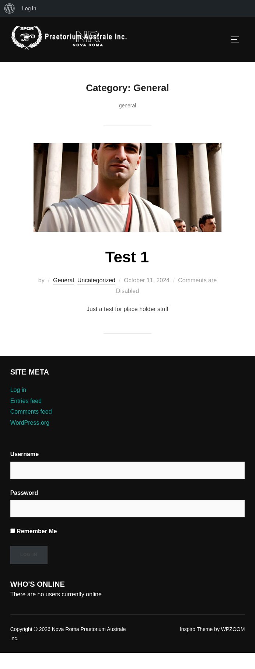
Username (24, 471)
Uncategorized (100, 297)
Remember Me (33, 548)
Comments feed (32, 428)
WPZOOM (232, 646)
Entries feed (26, 417)
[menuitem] (9, 8)
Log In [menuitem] (29, 8)
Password (24, 509)
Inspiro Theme (194, 646)
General (65, 297)
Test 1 (127, 273)
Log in (19, 406)
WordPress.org (31, 439)
